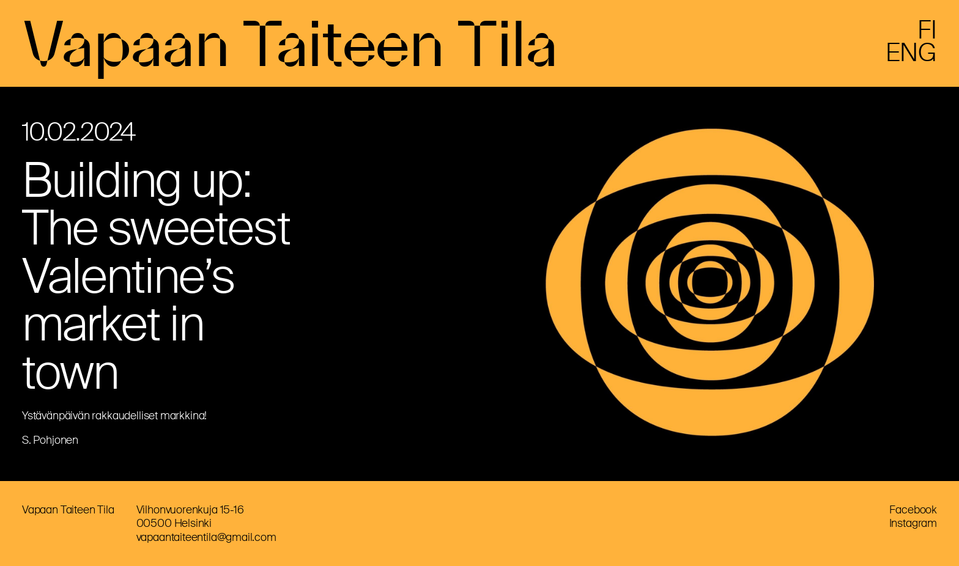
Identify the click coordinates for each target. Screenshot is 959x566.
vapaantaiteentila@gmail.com (206, 537)
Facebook (913, 509)
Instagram (913, 523)
